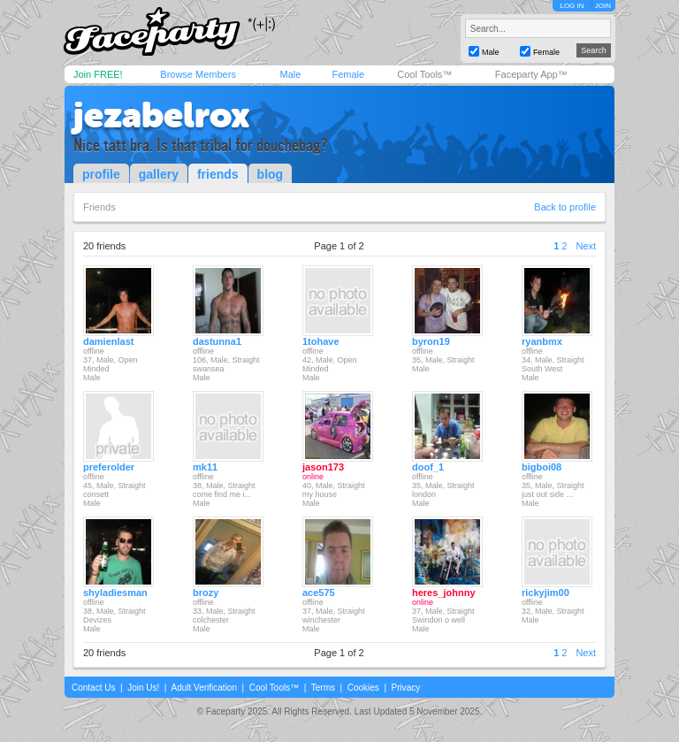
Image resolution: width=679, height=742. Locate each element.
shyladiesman (115, 592)
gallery (159, 174)
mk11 (205, 467)
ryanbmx (542, 341)
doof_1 (428, 467)
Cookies (363, 687)
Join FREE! (98, 74)
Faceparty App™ (531, 74)
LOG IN (572, 6)
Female (348, 74)
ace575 (318, 592)
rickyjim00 (545, 592)
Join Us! (143, 687)
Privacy (406, 687)
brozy (205, 592)
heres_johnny (444, 592)
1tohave (321, 341)
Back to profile (565, 207)
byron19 (431, 341)
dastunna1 (217, 341)
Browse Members (198, 74)
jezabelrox (161, 115)
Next (586, 246)
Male (290, 74)
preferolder (108, 467)
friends (218, 174)
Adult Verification (204, 687)
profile (101, 174)
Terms (323, 687)
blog (270, 174)
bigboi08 (541, 467)
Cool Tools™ (424, 74)
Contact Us (93, 687)
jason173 (323, 467)
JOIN (603, 6)
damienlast (108, 341)
